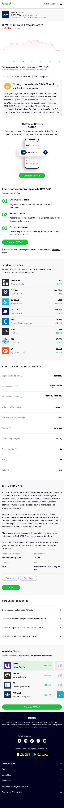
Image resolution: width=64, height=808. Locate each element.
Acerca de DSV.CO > (23, 76)
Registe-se (5, 67)
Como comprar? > (41, 76)
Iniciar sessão (49, 4)
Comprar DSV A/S (32, 175)
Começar (11, 587)
